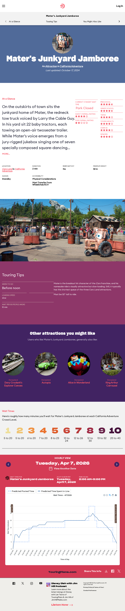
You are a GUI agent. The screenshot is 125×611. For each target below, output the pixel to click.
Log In (119, 5)
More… (6, 153)
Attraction (51, 66)
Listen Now (63, 605)
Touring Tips (51, 21)
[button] (119, 21)
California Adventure (71, 66)
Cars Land (7, 169)
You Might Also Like (92, 21)
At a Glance (14, 21)
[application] (62, 528)
